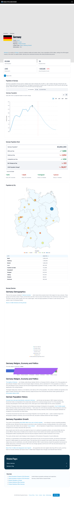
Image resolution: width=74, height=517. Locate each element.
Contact (40, 510)
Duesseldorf (10, 277)
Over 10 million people (60, 421)
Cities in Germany (11, 478)
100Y (66, 98)
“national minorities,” (26, 302)
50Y (63, 98)
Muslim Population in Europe (15, 495)
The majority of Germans (11, 397)
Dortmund (9, 286)
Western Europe (22, 43)
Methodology (48, 510)
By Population (31, 89)
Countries (5, 33)
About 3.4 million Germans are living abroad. (16, 309)
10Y (56, 98)
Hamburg (25, 45)
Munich (30, 45)
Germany (6, 52)
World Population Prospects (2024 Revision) (19, 491)
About (44, 510)
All (53, 98)
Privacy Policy (32, 510)
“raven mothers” (31, 441)
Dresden (9, 284)
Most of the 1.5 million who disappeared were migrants (18, 463)
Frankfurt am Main (11, 274)
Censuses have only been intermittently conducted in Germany (20, 415)
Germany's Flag (10, 481)
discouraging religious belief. (12, 408)
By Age (36, 89)
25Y (59, 98)
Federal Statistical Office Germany (17, 497)
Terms (36, 510)
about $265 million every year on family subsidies (31, 437)
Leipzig (9, 281)
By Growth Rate (42, 89)
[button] (72, 2)
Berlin (18, 40)
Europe (20, 42)
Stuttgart (9, 279)
